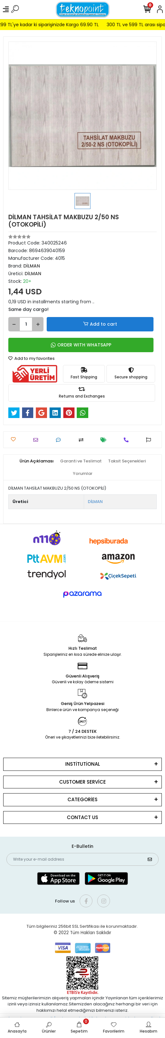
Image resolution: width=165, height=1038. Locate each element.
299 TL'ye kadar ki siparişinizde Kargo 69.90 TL (53, 24)
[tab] (37, 461)
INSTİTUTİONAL (82, 764)
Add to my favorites (31, 358)
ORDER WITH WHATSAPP (81, 345)
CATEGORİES (82, 799)
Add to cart (100, 324)
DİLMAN (95, 502)
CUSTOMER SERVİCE (82, 781)
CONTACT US (82, 817)
